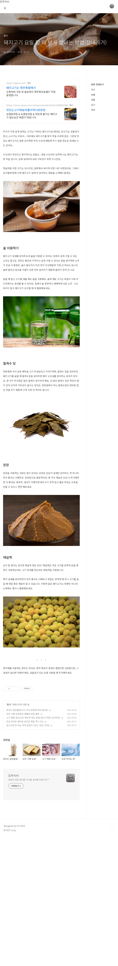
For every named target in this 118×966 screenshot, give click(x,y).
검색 (104, 6)
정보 (93, 244)
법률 (93, 229)
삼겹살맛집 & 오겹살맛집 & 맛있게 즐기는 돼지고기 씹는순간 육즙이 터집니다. (31, 158)
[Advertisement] (59, 34)
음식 (9, 833)
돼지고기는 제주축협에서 (21, 130)
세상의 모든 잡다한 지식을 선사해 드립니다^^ (28, 908)
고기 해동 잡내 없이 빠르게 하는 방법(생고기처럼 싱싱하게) (33, 846)
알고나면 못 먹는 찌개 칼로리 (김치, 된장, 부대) (27, 853)
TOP (111, 955)
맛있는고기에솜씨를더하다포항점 (25, 153)
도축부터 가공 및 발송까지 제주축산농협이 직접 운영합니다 (30, 136)
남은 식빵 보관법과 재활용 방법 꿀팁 (22, 842)
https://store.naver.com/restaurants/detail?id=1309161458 (37, 148)
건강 (93, 224)
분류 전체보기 (97, 219)
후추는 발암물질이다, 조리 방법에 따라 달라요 (27, 838)
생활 (93, 234)
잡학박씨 (13, 904)
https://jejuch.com (16, 126)
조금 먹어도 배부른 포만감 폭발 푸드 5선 (24, 850)
